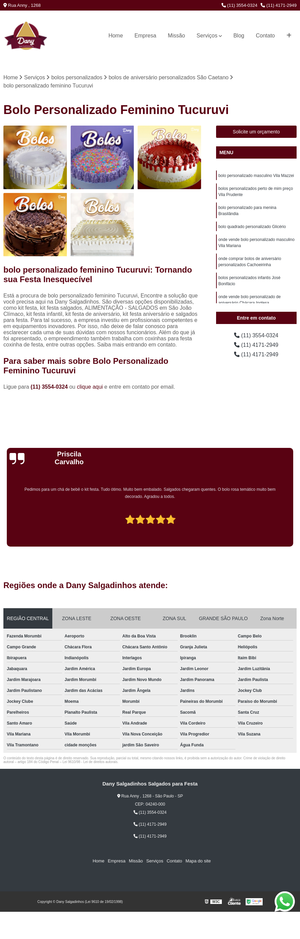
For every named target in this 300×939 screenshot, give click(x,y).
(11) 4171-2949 (279, 5)
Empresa (145, 35)
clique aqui (90, 387)
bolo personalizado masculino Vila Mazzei (256, 175)
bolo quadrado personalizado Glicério (252, 226)
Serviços (207, 35)
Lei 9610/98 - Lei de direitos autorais (90, 762)
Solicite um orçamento (256, 131)
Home (115, 35)
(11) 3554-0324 (240, 5)
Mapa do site (198, 860)
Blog (238, 35)
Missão (176, 35)
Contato (265, 35)
